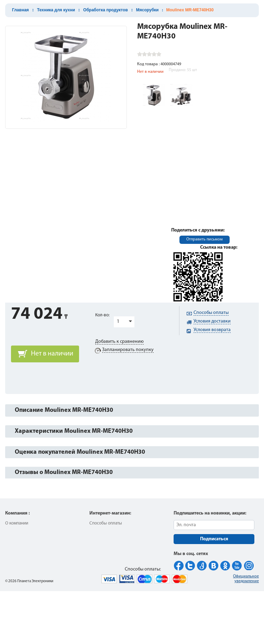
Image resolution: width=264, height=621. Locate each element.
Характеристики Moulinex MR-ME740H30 (74, 431)
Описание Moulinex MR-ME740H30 (64, 410)
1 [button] (118, 321)
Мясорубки (147, 10)
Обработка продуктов (105, 10)
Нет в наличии (52, 353)
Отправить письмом (204, 239)
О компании (16, 523)
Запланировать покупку (128, 349)
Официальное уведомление (246, 578)
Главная (20, 10)
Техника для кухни (56, 10)
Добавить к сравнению (119, 341)
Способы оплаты (105, 523)
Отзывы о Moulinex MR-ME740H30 (64, 472)
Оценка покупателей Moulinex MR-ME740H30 (80, 452)
